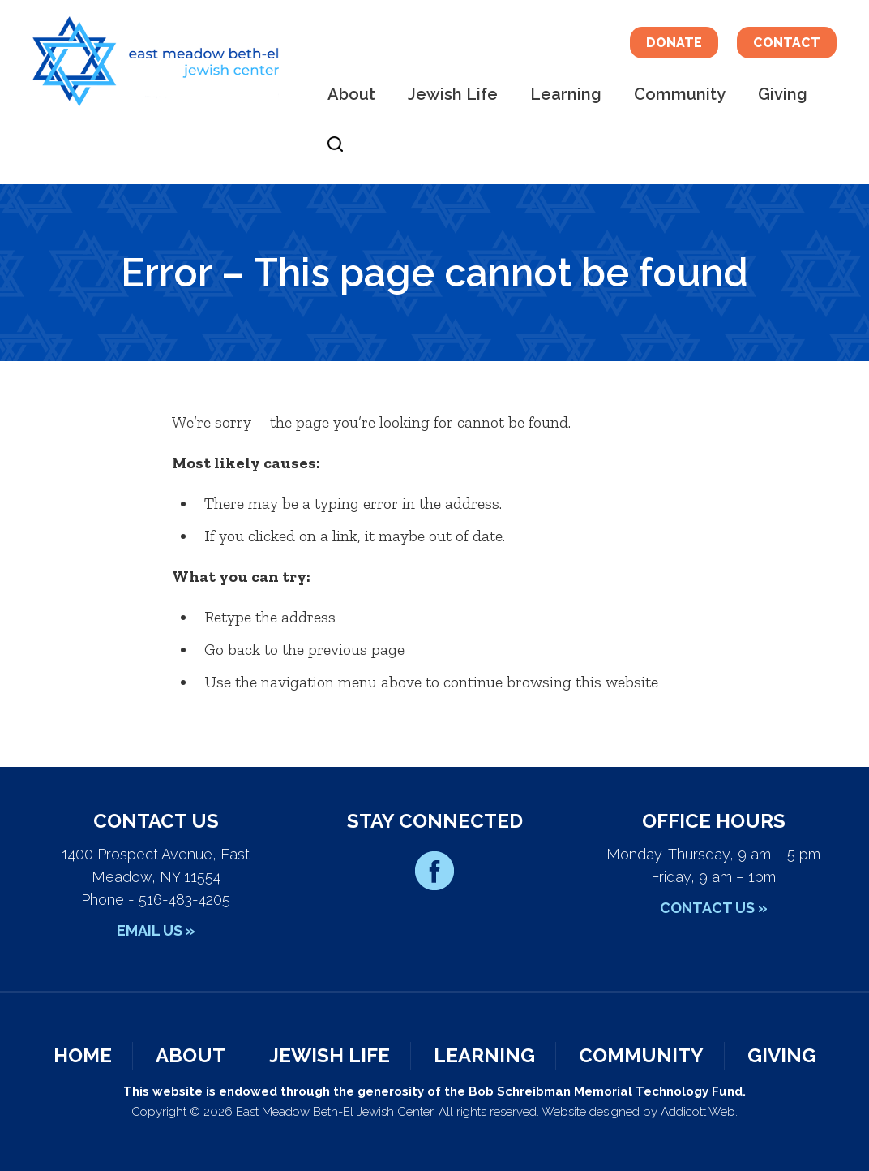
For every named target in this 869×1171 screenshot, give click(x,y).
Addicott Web (698, 1111)
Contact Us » (714, 907)
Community (680, 94)
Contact (786, 42)
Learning (565, 94)
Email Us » (156, 930)
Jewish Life (453, 94)
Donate (674, 42)
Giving (782, 94)
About (351, 94)
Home (83, 1055)
